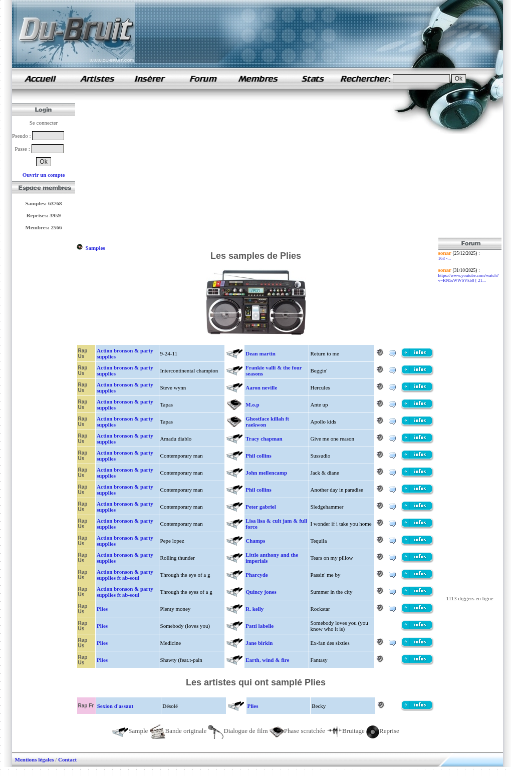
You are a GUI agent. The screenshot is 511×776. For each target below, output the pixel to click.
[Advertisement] (204, 167)
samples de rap (40, 78)
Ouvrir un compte (44, 175)
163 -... (444, 258)
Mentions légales (34, 759)
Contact (67, 759)
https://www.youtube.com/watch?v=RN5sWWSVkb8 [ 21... (468, 278)
